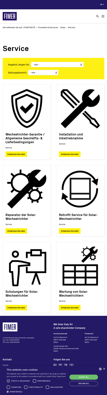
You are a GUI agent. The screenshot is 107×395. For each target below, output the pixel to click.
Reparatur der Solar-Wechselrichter (20, 216)
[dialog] (53, 380)
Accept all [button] (84, 377)
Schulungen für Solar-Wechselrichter (21, 293)
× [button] (104, 369)
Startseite (29, 27)
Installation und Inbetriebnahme (71, 136)
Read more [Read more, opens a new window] (61, 376)
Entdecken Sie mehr (16, 154)
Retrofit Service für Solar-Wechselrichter (78, 216)
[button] (37, 391)
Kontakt (5, 365)
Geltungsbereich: (17, 72)
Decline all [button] (83, 383)
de (101, 4)
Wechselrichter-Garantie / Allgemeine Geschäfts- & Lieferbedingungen (25, 138)
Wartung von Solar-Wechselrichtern (73, 293)
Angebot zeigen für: (19, 64)
